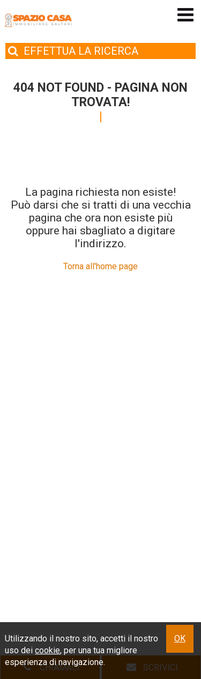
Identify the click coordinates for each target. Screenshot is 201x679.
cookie (47, 650)
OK (179, 638)
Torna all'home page (100, 266)
